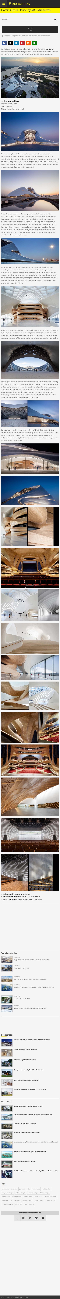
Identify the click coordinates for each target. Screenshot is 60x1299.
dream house (38, 1196)
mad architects (45, 36)
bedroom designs (20, 1193)
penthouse (22, 1189)
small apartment (29, 1204)
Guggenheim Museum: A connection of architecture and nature (32, 960)
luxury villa (17, 1200)
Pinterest (36, 1218)
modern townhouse (7, 1204)
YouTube (43, 1218)
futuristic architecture (22, 36)
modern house (51, 1200)
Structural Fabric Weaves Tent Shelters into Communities (30, 979)
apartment (14, 1189)
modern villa (19, 1204)
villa (29, 1189)
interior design (46, 1189)
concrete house (28, 1196)
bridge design (6, 1196)
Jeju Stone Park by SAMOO (22, 999)
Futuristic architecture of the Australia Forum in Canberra (21, 897)
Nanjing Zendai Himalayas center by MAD (16, 894)
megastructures (27, 1200)
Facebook (17, 1218)
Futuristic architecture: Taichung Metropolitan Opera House (22, 899)
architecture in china (35, 36)
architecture (5, 1189)
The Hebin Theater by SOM (22, 968)
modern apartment (39, 1200)
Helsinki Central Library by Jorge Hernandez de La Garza (30, 1008)
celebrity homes (16, 1196)
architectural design (10, 36)
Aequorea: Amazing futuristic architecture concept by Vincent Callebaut (34, 987)
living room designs (7, 1193)
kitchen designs (44, 1193)
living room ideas (7, 1200)
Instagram (23, 1218)
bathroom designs (33, 1193)
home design (36, 1189)
